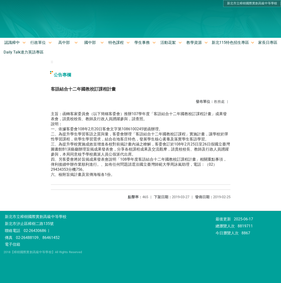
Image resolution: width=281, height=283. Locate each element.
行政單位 (38, 42)
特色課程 (116, 42)
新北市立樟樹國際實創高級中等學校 (252, 3)
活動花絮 (168, 42)
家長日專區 (267, 42)
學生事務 (142, 42)
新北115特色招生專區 (230, 42)
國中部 (90, 42)
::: (52, 62)
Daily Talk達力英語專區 (24, 52)
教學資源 (194, 42)
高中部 (64, 42)
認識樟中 (12, 42)
